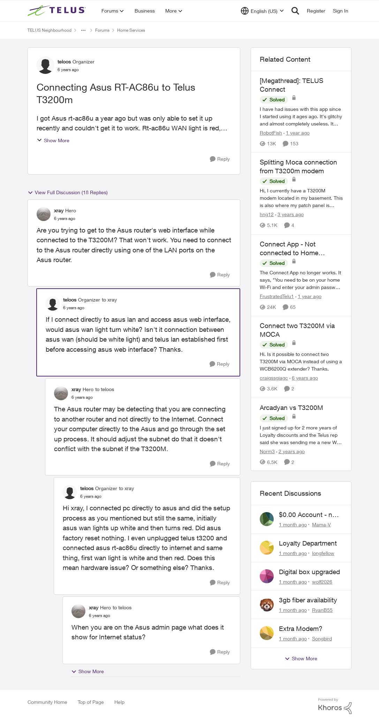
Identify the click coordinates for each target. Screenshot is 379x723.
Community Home (47, 702)
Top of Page (91, 702)
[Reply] (220, 159)
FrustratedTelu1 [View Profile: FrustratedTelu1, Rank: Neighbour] (277, 296)
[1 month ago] (293, 524)
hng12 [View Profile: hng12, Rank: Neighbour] (267, 215)
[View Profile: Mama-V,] (267, 519)
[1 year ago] (296, 132)
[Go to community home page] (58, 10)
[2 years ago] (290, 451)
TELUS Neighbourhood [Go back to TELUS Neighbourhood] (49, 30)
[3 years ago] (289, 214)
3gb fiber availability (308, 600)
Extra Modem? (301, 628)
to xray (109, 300)
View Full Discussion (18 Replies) (68, 192)
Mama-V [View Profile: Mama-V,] (321, 524)
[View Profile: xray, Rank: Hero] (44, 214)
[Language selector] (262, 11)
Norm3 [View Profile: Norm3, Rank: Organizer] (267, 451)
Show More (53, 140)
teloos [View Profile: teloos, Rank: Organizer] (64, 61)
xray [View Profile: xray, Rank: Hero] (58, 210)
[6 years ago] (303, 378)
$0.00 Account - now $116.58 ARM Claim (310, 515)
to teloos (104, 389)
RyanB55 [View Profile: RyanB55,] (322, 610)
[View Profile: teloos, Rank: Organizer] (45, 65)
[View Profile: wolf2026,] (267, 576)
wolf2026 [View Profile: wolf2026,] (322, 581)
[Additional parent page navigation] (83, 30)
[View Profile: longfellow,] (267, 548)
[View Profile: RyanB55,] (267, 604)
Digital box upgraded (309, 572)
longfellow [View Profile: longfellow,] (323, 553)
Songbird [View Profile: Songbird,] (322, 638)
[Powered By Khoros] (335, 706)
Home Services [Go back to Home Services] (131, 30)
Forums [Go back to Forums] (102, 30)
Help (119, 702)
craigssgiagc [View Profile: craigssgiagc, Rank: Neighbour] (274, 378)
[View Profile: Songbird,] (267, 633)
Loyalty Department (308, 543)
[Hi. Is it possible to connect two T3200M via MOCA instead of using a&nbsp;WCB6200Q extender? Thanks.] (301, 362)
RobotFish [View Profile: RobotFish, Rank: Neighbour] (271, 133)
